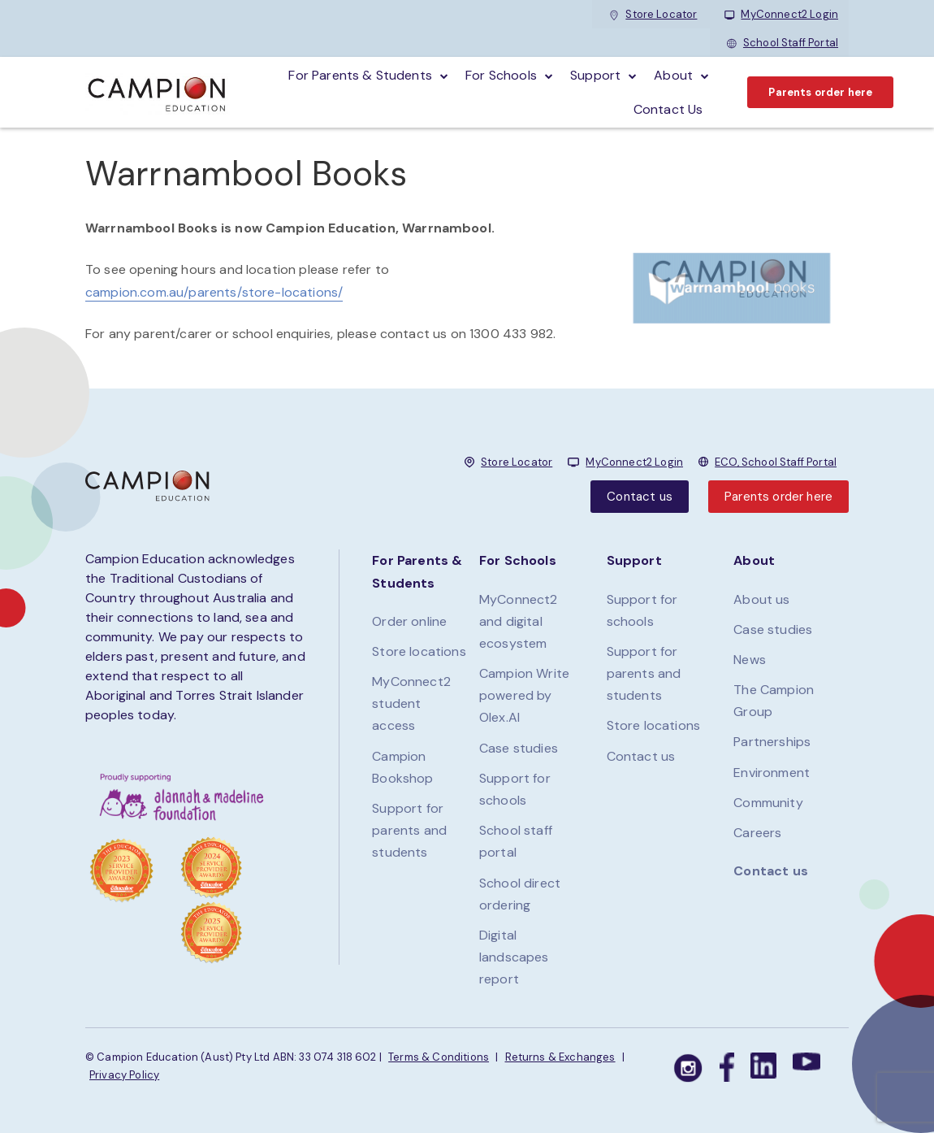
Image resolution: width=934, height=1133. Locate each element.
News (749, 659)
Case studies (518, 748)
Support (595, 75)
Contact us (639, 496)
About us (761, 599)
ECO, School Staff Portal (776, 462)
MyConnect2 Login (781, 14)
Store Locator (653, 14)
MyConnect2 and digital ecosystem (518, 621)
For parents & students (360, 75)
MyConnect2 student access (411, 703)
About (673, 75)
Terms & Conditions (438, 1057)
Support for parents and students (409, 830)
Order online (409, 621)
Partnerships (772, 741)
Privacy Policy (124, 1075)
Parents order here (820, 92)
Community (767, 802)
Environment (771, 772)
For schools (501, 75)
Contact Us (668, 109)
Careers (757, 832)
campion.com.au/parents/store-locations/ (214, 292)
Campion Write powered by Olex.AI (524, 695)
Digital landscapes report (514, 957)
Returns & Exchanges (560, 1057)
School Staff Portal (782, 43)
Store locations (418, 651)
